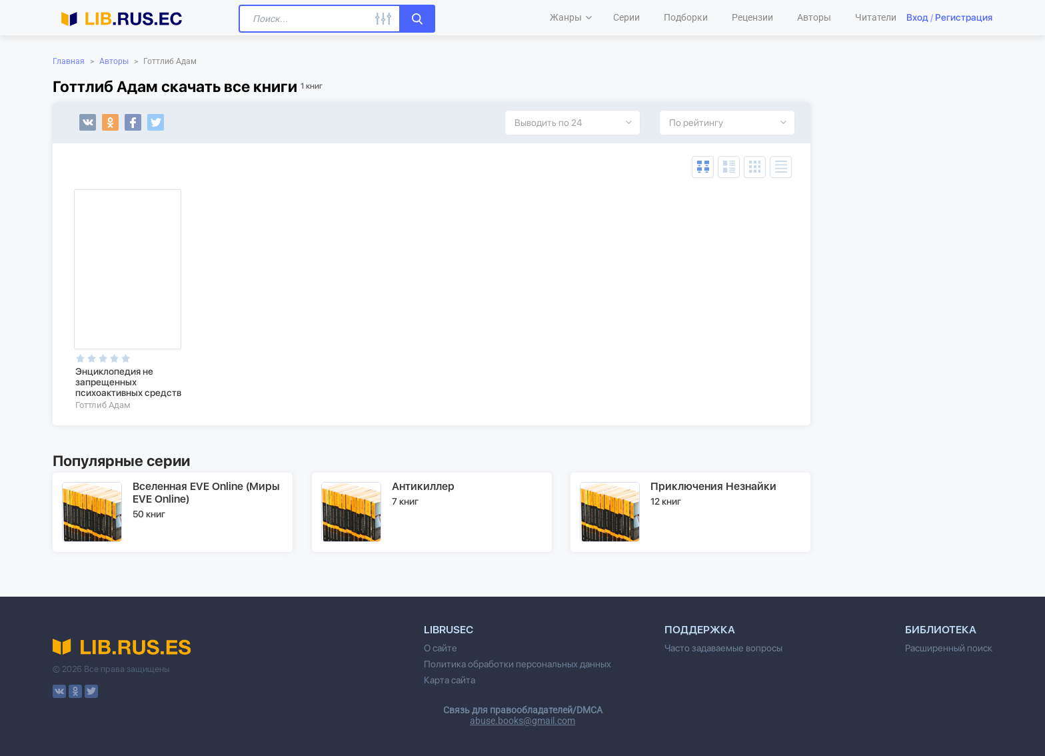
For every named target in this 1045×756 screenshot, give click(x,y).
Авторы (114, 61)
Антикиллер (423, 486)
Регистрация (963, 17)
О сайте (440, 648)
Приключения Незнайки (713, 486)
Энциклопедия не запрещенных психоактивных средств (128, 382)
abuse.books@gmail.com (522, 720)
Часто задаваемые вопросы (723, 648)
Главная (69, 61)
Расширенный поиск (948, 648)
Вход (917, 17)
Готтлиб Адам (103, 405)
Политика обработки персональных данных (517, 664)
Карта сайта (449, 680)
